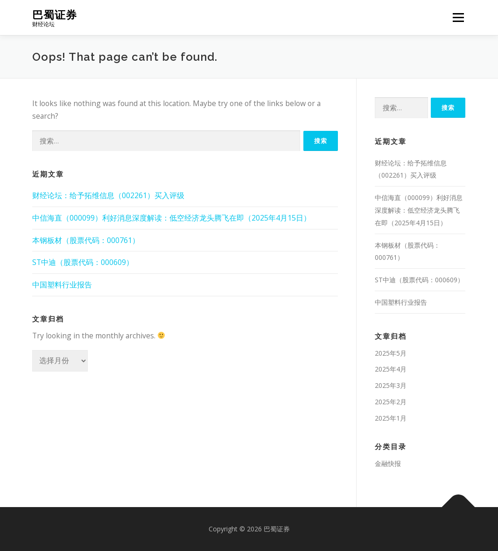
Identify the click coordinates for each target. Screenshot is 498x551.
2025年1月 (391, 418)
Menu (458, 17)
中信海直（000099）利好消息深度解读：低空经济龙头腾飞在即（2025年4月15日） (171, 218)
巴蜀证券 (54, 14)
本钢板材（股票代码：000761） (86, 240)
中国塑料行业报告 (62, 284)
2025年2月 (391, 401)
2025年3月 (391, 385)
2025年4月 (391, 369)
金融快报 (388, 463)
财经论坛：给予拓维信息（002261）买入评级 (108, 195)
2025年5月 (391, 353)
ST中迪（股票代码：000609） (82, 262)
